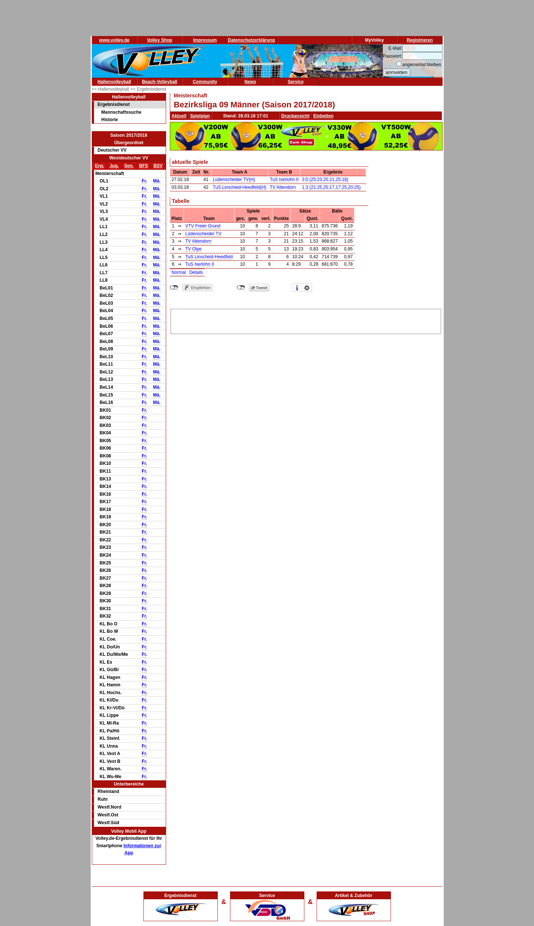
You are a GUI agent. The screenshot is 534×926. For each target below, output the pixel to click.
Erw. (99, 165)
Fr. (144, 181)
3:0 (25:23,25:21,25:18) (325, 179)
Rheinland (108, 791)
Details (196, 272)
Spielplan (200, 116)
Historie (109, 119)
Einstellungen (307, 287)
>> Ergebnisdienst (148, 89)
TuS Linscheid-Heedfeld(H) (239, 187)
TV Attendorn (283, 187)
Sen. (128, 165)
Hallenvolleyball (114, 81)
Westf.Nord (110, 807)
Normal (179, 272)
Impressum (205, 40)
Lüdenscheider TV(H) (234, 179)
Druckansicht (295, 116)
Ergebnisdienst (114, 104)
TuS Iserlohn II (284, 179)
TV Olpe (193, 249)
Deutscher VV (112, 150)
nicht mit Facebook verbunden (174, 287)
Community (205, 81)
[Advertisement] (306, 320)
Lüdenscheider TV (203, 233)
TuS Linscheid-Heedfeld (209, 256)
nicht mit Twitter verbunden (241, 287)
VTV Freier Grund (203, 226)
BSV (158, 165)
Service (296, 81)
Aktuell (179, 116)
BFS (143, 165)
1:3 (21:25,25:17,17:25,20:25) (331, 187)
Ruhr (103, 799)
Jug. (114, 165)
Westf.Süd (108, 822)
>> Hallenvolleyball (111, 89)
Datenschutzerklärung (251, 40)
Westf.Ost (108, 814)
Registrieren (420, 40)
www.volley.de (114, 40)
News (250, 81)
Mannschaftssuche (121, 112)
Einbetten (323, 116)
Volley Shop (159, 40)
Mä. (157, 181)
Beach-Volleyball (159, 81)
